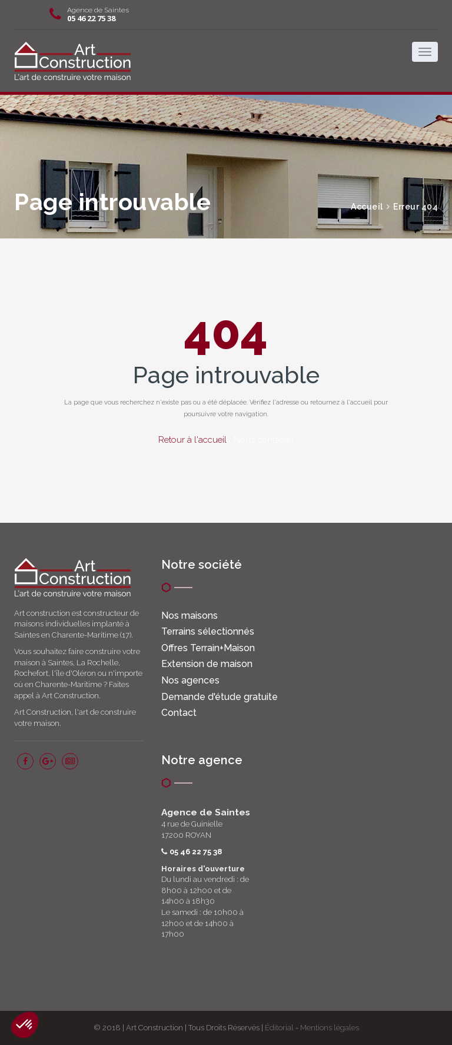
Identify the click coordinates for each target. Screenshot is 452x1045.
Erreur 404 (415, 206)
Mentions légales (329, 1027)
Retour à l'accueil (192, 439)
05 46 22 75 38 (91, 18)
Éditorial (279, 1027)
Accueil (367, 206)
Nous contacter (264, 439)
